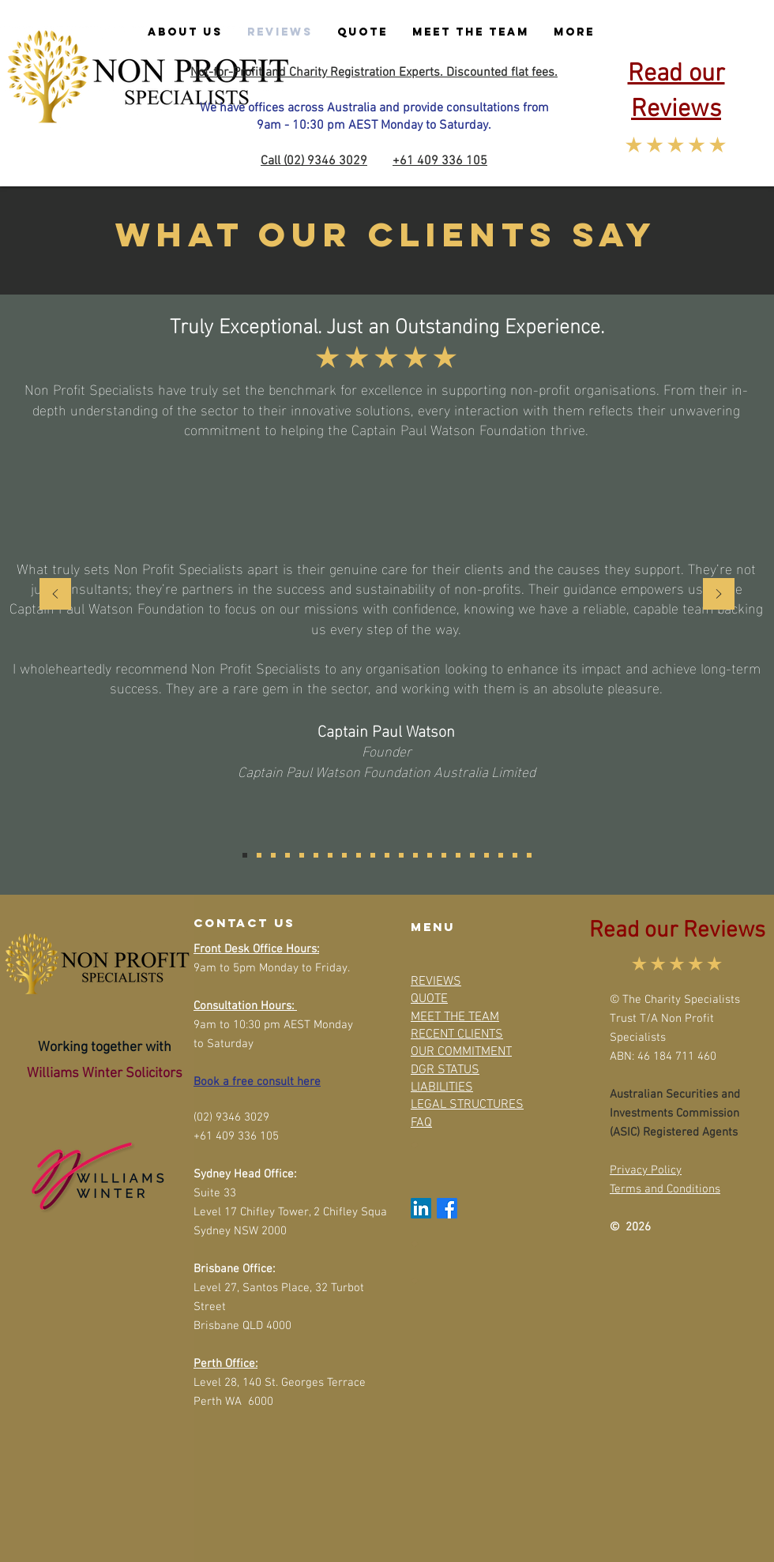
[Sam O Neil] (387, 855)
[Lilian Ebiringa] (529, 855)
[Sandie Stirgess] (316, 855)
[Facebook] (447, 1208)
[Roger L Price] (358, 855)
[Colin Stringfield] (515, 855)
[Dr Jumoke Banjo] (287, 855)
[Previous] (55, 595)
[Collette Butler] (472, 855)
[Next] (719, 595)
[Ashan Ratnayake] (500, 855)
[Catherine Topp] (401, 855)
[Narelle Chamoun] (330, 855)
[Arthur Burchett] (415, 855)
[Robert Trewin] (301, 855)
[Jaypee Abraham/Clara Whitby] (429, 855)
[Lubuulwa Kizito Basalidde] (344, 855)
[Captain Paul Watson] (244, 855)
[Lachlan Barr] (443, 855)
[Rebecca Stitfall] (458, 855)
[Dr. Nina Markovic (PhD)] (259, 855)
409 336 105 (452, 161)
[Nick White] (273, 855)
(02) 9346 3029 (325, 161)
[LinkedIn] (421, 1208)
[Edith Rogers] (486, 855)
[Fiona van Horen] (372, 855)
